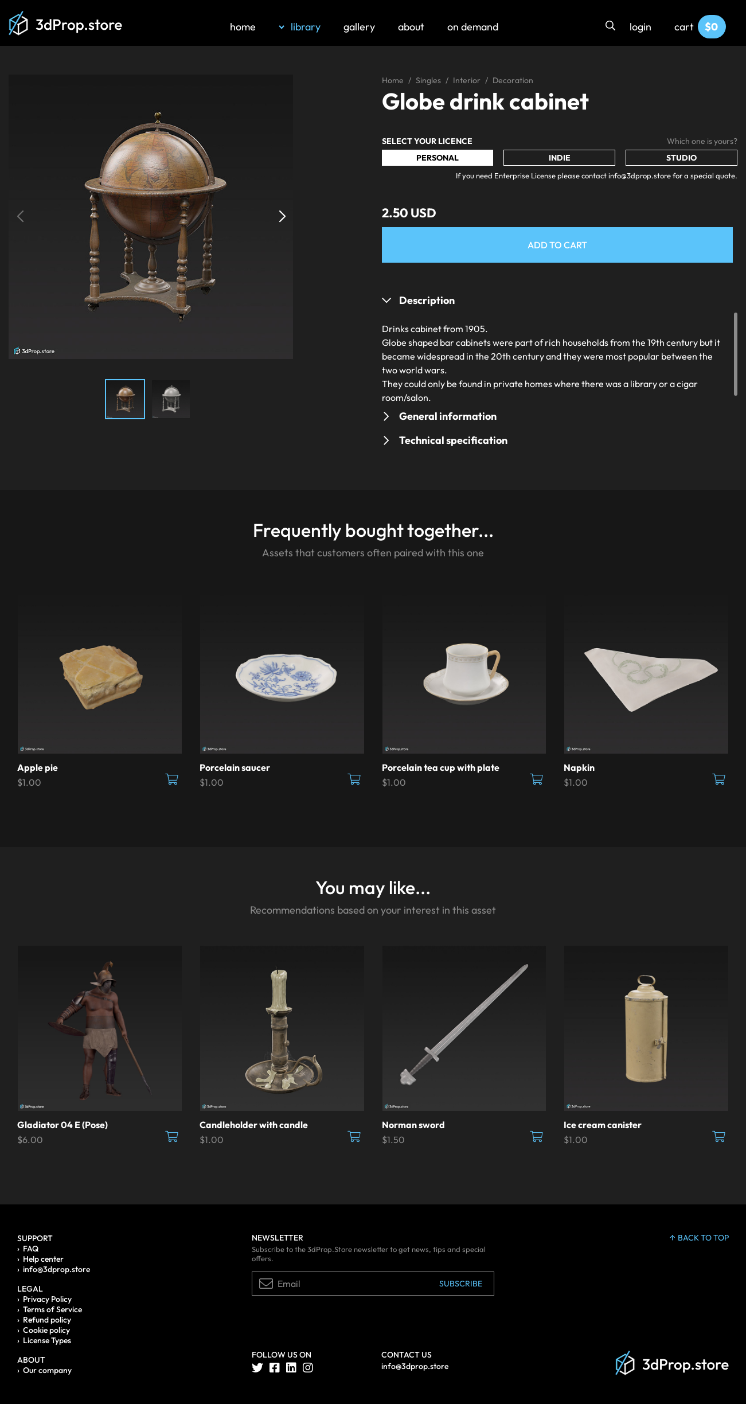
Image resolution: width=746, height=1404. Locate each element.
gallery (359, 26)
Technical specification (453, 440)
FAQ (30, 1248)
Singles (428, 80)
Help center (43, 1259)
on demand (472, 26)
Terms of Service (52, 1309)
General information (448, 416)
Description (427, 300)
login (640, 26)
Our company (47, 1370)
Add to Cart (557, 245)
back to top (699, 1237)
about (411, 26)
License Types (47, 1340)
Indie (560, 158)
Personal (437, 158)
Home (393, 80)
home (243, 26)
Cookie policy (46, 1330)
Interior (467, 80)
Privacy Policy (47, 1299)
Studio (681, 158)
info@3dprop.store (56, 1269)
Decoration (513, 80)
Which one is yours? (702, 141)
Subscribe (460, 1283)
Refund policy (47, 1320)
